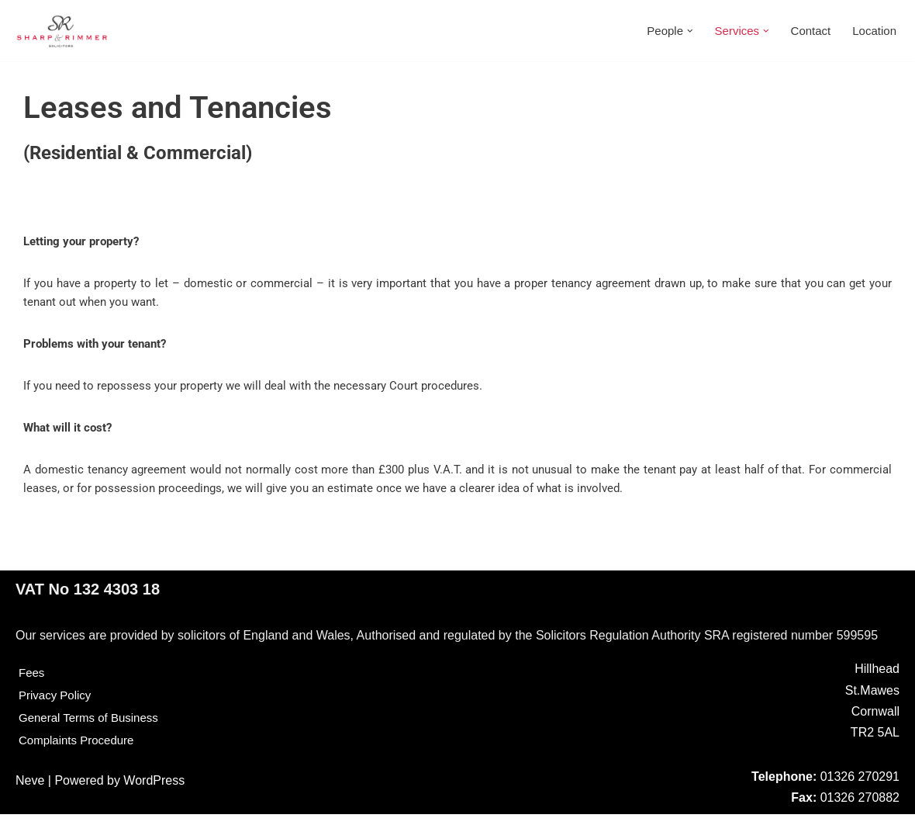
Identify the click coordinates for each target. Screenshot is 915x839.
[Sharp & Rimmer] (62, 30)
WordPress (154, 805)
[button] (681, 31)
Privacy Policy (57, 719)
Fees (33, 697)
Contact (806, 30)
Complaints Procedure (80, 764)
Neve (30, 805)
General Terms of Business (93, 742)
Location (873, 30)
